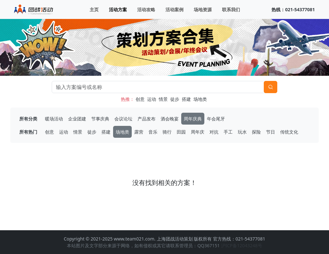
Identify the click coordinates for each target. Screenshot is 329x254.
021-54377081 (300, 9)
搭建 (186, 99)
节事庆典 (100, 119)
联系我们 (231, 9)
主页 (94, 9)
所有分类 (28, 119)
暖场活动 (54, 119)
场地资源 (203, 9)
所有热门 (28, 132)
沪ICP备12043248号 (241, 245)
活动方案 (118, 9)
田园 (181, 132)
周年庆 (197, 132)
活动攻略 (146, 9)
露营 (138, 132)
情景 (163, 99)
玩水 (242, 132)
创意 (140, 99)
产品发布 (147, 119)
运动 (151, 99)
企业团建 (77, 119)
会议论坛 (123, 119)
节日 (270, 132)
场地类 (200, 99)
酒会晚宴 (170, 119)
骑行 (167, 132)
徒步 (174, 99)
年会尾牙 (216, 119)
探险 (256, 132)
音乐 (152, 132)
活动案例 (174, 9)
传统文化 (289, 132)
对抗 (213, 132)
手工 (228, 132)
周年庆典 (193, 119)
